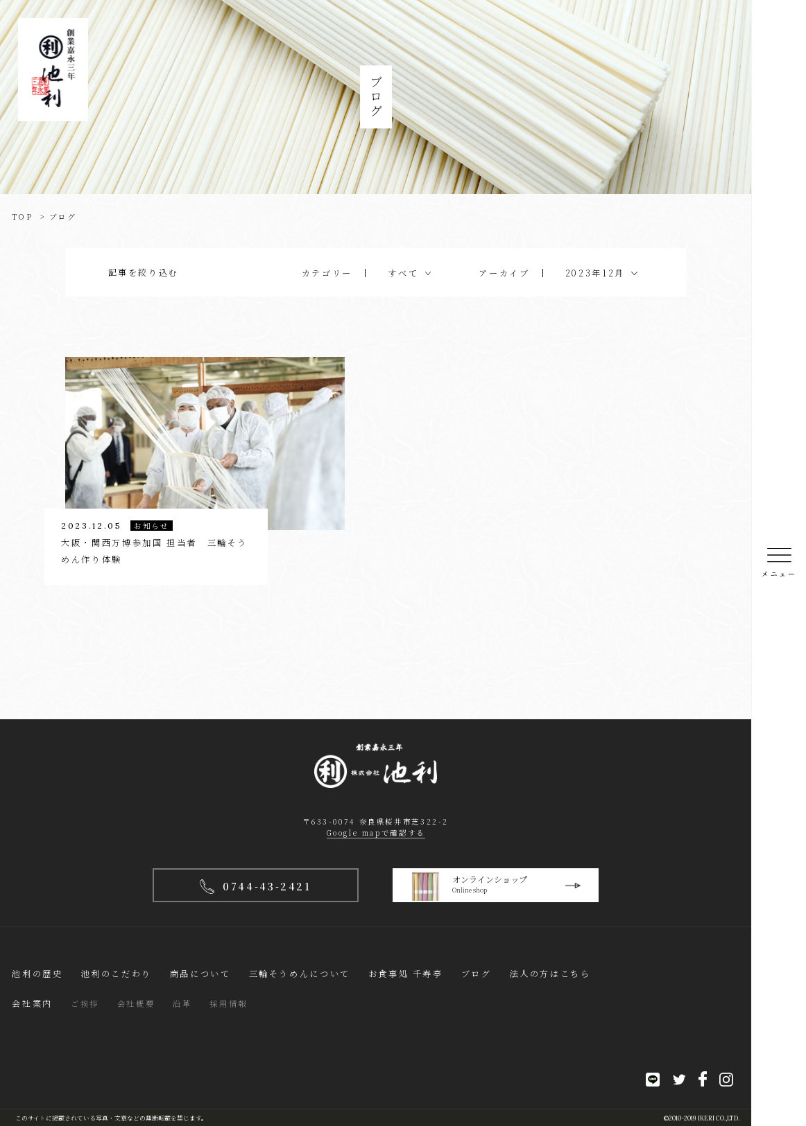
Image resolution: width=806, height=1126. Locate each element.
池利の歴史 (37, 973)
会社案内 (32, 1003)
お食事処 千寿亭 (405, 973)
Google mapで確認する (376, 832)
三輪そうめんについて (299, 973)
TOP (22, 216)
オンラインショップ (504, 886)
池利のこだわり (116, 973)
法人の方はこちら (550, 973)
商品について (200, 973)
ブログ (476, 973)
